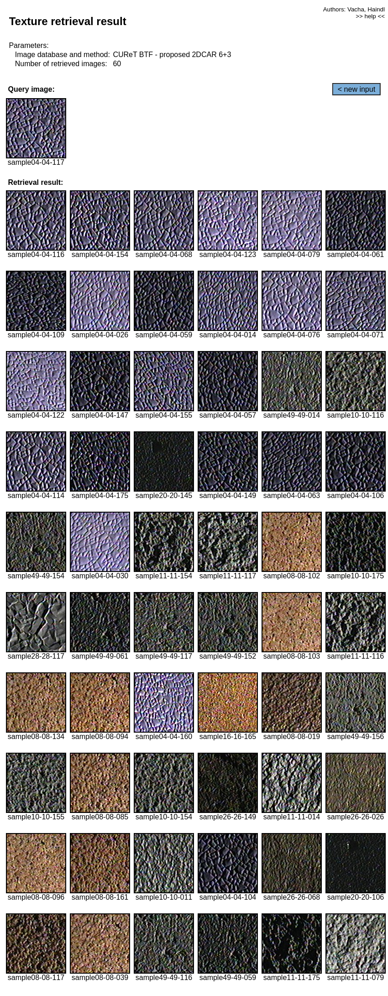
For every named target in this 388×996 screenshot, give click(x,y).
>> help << (370, 16)
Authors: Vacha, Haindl (354, 9)
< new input (356, 89)
